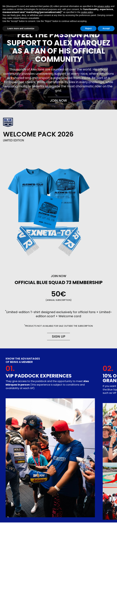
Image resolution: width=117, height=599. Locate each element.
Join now (58, 100)
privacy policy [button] (104, 6)
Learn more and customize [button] (20, 28)
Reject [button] (88, 28)
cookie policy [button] (87, 12)
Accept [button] (106, 28)
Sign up (58, 336)
